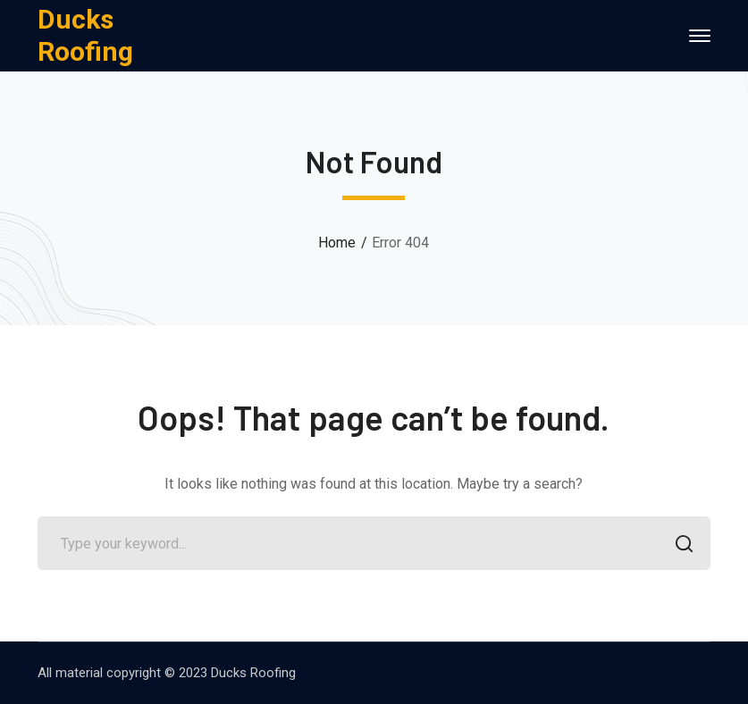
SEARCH (678, 545)
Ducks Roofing (85, 35)
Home (337, 242)
